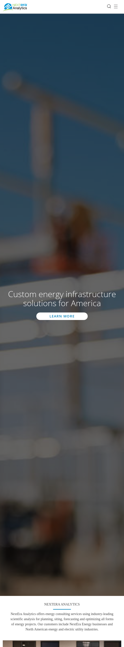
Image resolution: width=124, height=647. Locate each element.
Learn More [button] (62, 316)
